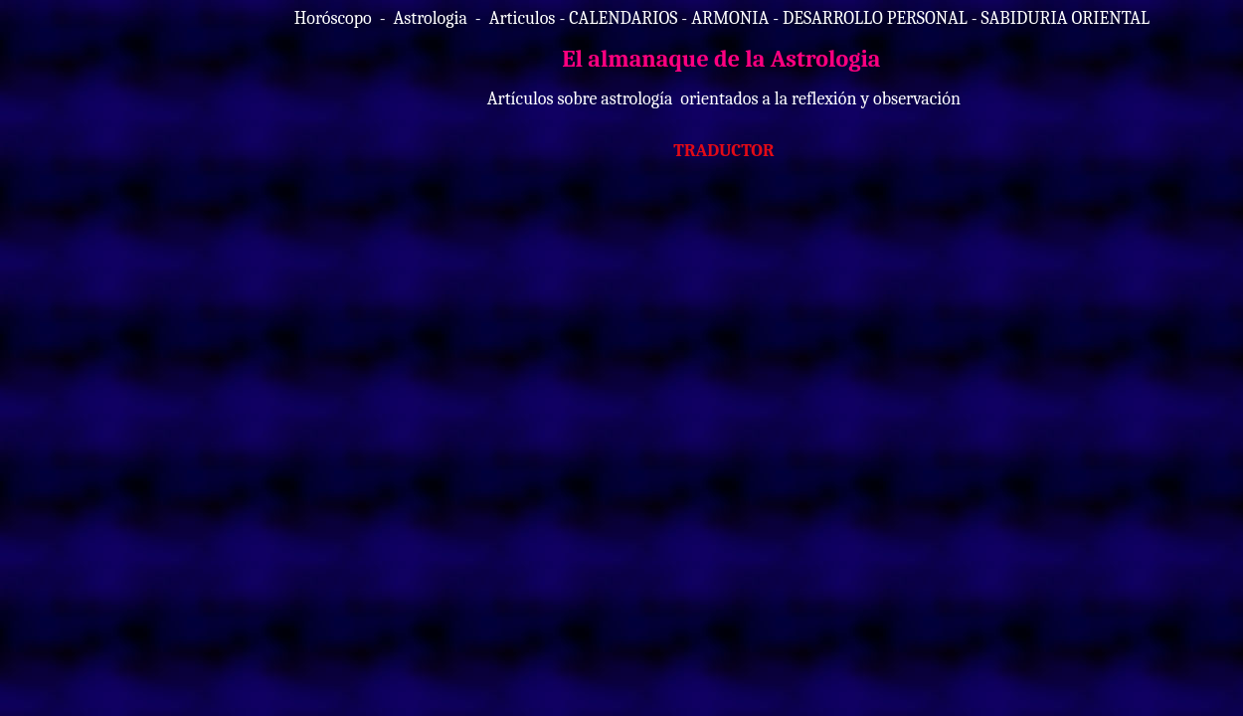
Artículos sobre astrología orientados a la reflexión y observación (724, 99)
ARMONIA (730, 18)
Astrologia (429, 18)
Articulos (522, 18)
